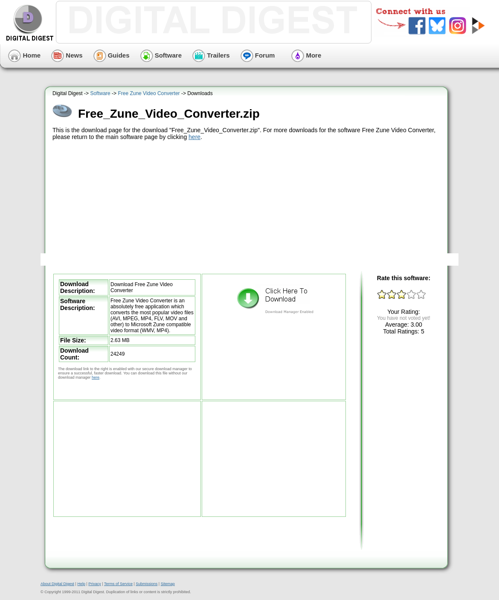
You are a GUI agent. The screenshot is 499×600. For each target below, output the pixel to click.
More (306, 55)
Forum (258, 55)
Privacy (94, 584)
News (66, 55)
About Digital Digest (57, 584)
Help (81, 584)
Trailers (211, 55)
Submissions (146, 584)
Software (161, 55)
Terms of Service (118, 584)
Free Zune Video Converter (149, 93)
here (194, 136)
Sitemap (168, 584)
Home (24, 55)
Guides (111, 55)
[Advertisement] (247, 206)
